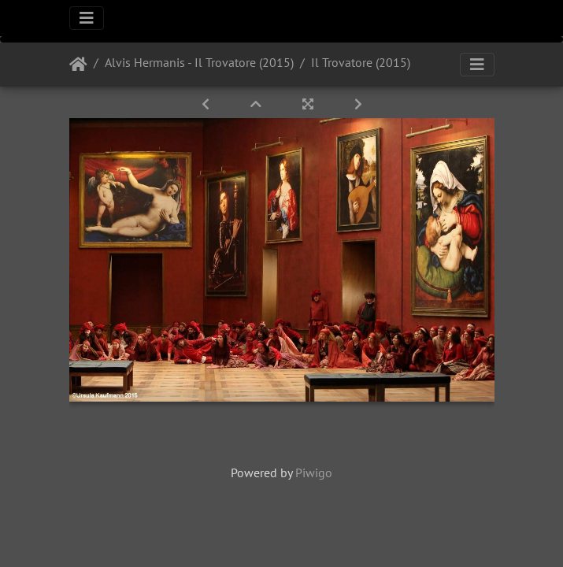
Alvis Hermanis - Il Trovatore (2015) (199, 62)
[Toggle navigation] (86, 18)
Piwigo (313, 472)
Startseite (78, 64)
